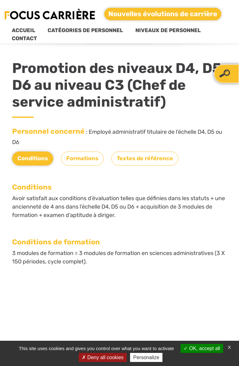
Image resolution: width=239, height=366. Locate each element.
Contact (24, 38)
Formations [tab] (82, 158)
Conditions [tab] (32, 158)
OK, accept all (202, 348)
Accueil (23, 30)
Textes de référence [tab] (145, 158)
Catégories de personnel (85, 30)
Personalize (146, 357)
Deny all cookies (103, 357)
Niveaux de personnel (168, 30)
